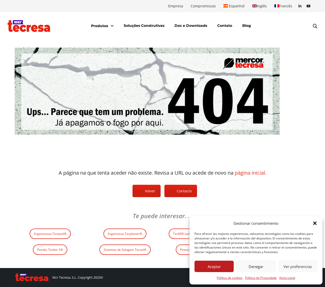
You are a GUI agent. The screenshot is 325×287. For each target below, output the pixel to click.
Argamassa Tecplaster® (125, 234)
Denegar (256, 266)
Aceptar (214, 266)
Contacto (184, 191)
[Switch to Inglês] (259, 6)
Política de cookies (230, 278)
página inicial (250, 172)
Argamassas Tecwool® (50, 234)
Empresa (175, 6)
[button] (314, 223)
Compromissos (203, 6)
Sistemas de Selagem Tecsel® (125, 250)
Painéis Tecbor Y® (50, 250)
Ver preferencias (298, 266)
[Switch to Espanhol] (234, 6)
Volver (150, 191)
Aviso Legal (287, 278)
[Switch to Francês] (283, 6)
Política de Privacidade (261, 278)
